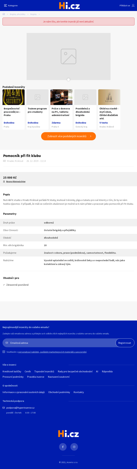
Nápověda (107, 371)
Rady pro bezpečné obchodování (75, 371)
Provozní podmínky (13, 376)
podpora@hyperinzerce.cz (20, 407)
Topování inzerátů (44, 371)
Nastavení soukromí (58, 376)
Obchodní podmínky (59, 392)
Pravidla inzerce (35, 376)
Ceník (28, 371)
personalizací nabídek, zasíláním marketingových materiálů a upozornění (52, 351)
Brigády (33, 14)
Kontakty (79, 392)
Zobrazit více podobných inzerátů (66, 136)
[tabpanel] (69, 56)
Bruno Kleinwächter (16, 181)
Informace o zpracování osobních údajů (24, 392)
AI (97, 371)
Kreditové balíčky (12, 371)
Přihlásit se (125, 5)
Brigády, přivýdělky (17, 14)
